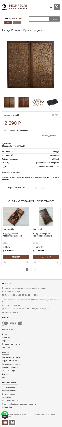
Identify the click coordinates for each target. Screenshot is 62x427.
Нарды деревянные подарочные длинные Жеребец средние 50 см (13, 234)
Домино (5, 374)
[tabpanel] (16, 236)
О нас (4, 334)
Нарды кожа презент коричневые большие (42, 234)
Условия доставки (9, 391)
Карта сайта (7, 407)
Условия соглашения (10, 401)
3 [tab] (35, 269)
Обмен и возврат (9, 394)
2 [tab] (31, 269)
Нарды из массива (9, 361)
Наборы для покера (10, 367)
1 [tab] (27, 269)
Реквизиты (6, 397)
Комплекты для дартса (11, 364)
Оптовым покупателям (11, 344)
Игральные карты (9, 371)
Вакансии (6, 347)
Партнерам (6, 341)
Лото (4, 377)
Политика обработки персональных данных (19, 404)
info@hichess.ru (11, 312)
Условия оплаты (8, 387)
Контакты (6, 337)
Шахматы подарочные (11, 357)
